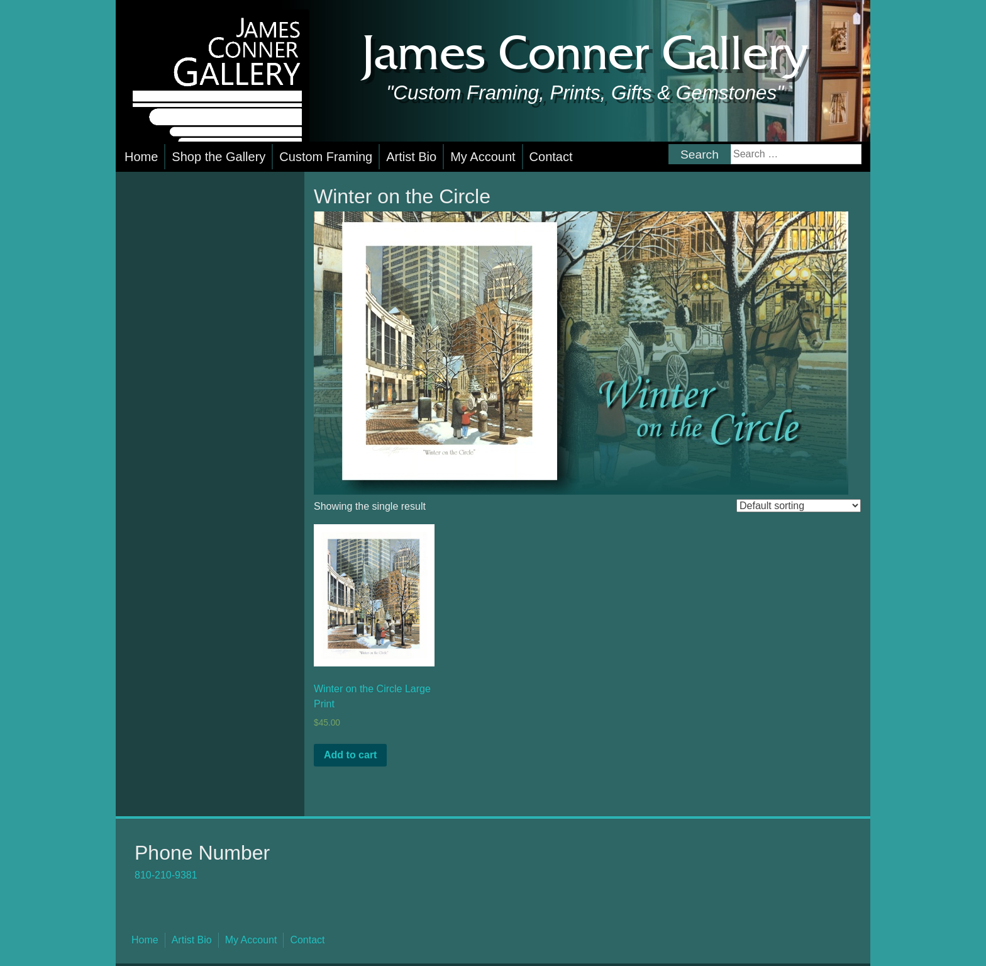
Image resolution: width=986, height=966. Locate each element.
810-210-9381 (166, 875)
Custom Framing (325, 157)
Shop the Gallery (218, 157)
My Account (482, 157)
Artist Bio (411, 157)
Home (141, 157)
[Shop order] (798, 505)
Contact (551, 157)
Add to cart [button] (350, 755)
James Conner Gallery (585, 55)
